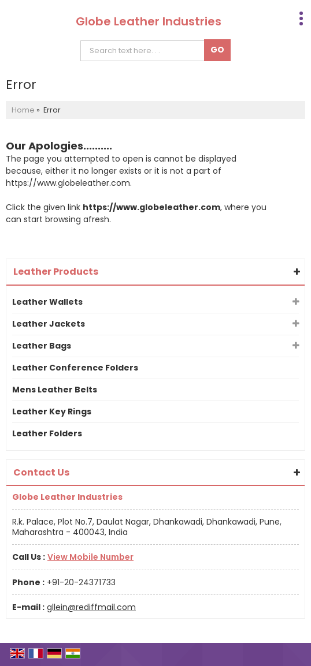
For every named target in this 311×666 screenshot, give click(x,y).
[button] (90, 557)
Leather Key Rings (51, 411)
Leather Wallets (47, 302)
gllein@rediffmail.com (91, 607)
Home (23, 110)
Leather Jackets (48, 324)
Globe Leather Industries (148, 21)
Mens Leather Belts (54, 389)
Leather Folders (47, 433)
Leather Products (55, 271)
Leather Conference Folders (75, 367)
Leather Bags (41, 345)
